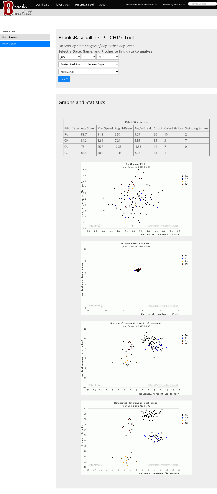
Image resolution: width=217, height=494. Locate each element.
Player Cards (62, 4)
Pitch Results (10, 37)
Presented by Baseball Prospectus (141, 4)
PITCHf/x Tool (84, 4)
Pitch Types (9, 44)
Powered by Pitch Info (174, 4)
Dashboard (42, 4)
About (102, 4)
